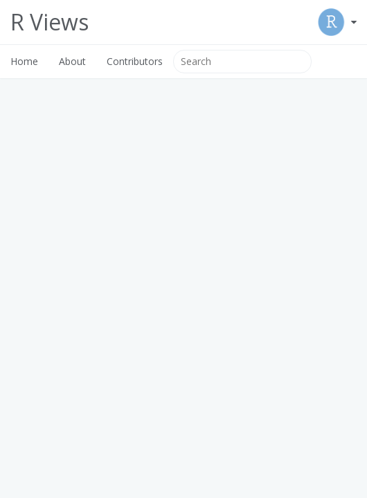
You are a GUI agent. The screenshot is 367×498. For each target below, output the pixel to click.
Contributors (135, 61)
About (72, 61)
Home (24, 61)
